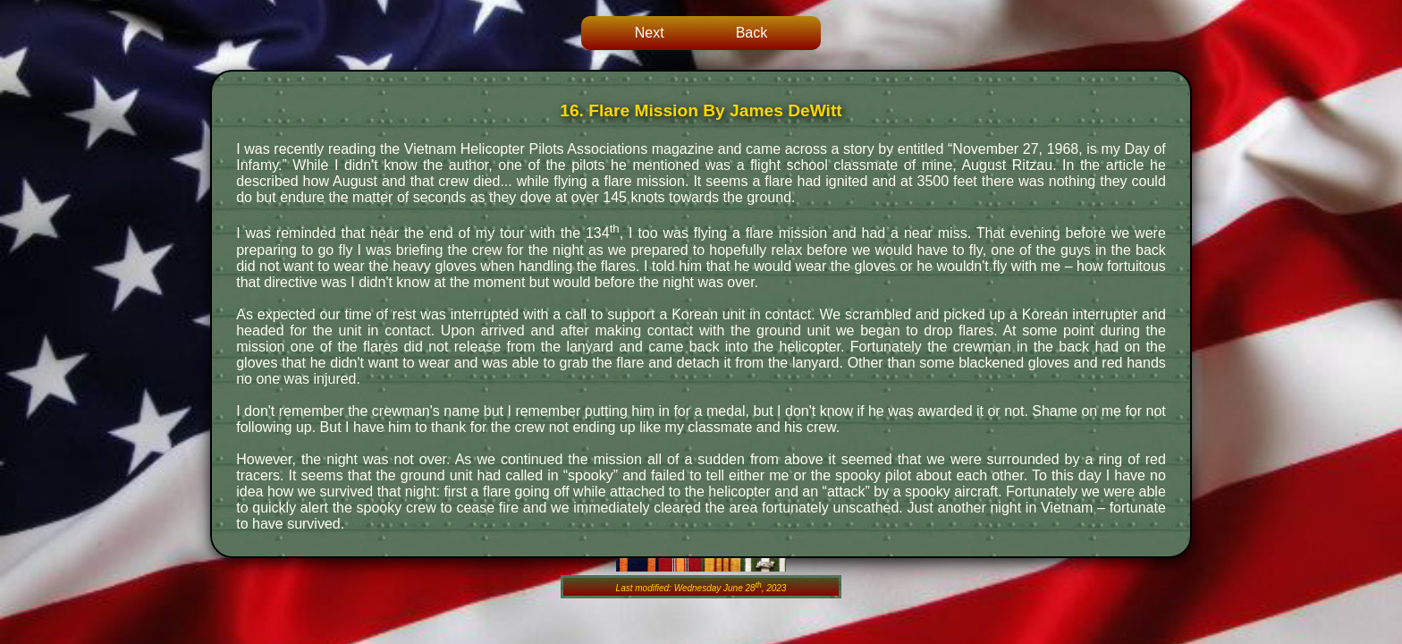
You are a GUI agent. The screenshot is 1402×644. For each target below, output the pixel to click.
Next (649, 32)
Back (752, 32)
